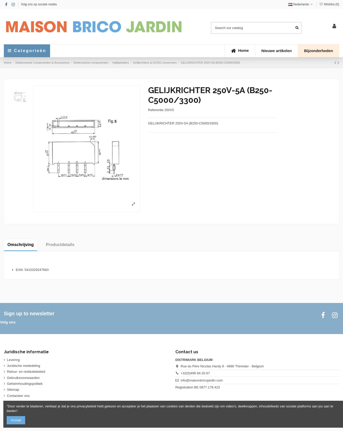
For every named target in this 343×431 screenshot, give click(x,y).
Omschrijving (20, 244)
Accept (16, 420)
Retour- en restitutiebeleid (26, 372)
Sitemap (13, 389)
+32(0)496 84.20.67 (195, 373)
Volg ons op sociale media (38, 4)
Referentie (156, 110)
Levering (13, 360)
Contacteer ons (18, 396)
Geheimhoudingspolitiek (25, 384)
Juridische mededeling (23, 366)
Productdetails (60, 244)
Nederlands (301, 4)
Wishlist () (329, 4)
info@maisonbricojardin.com (202, 380)
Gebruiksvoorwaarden (23, 378)
